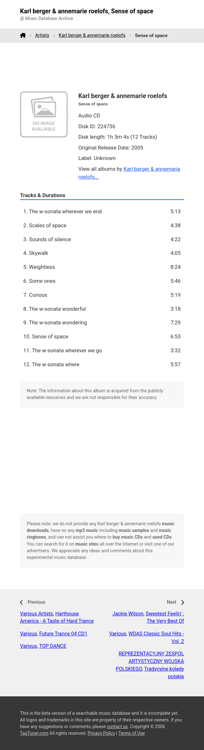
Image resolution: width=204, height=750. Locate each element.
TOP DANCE (52, 646)
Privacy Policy (101, 733)
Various (28, 634)
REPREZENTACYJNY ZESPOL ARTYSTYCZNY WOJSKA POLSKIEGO (150, 661)
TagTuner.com (34, 733)
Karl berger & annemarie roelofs (92, 35)
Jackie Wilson (128, 614)
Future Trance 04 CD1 (63, 634)
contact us (117, 726)
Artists (42, 35)
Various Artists (36, 614)
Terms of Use (131, 733)
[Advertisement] (102, 67)
